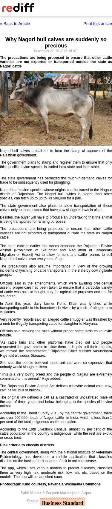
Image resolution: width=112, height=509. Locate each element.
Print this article (97, 23)
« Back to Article (15, 23)
